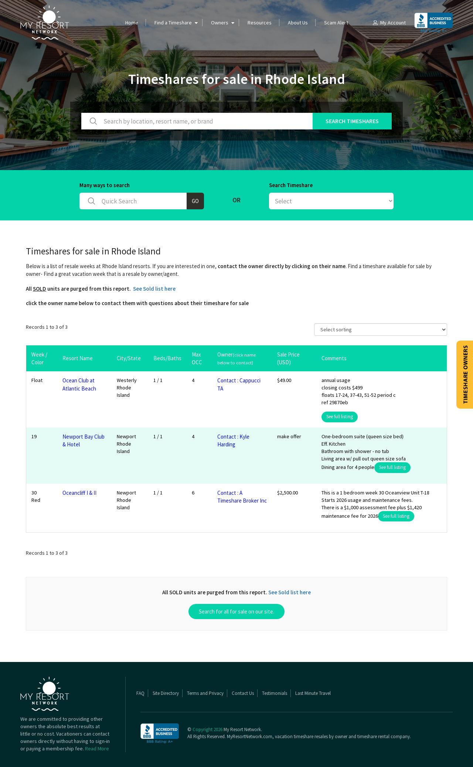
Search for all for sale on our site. (236, 611)
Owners (219, 22)
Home (131, 22)
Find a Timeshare (173, 22)
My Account (389, 22)
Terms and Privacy (205, 693)
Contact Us (243, 693)
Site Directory (166, 693)
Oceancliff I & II (79, 492)
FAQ (140, 693)
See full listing (339, 416)
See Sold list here (154, 288)
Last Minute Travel (313, 693)
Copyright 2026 (207, 729)
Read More (97, 748)
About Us (298, 22)
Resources (260, 22)
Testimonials (274, 693)
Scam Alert (336, 22)
